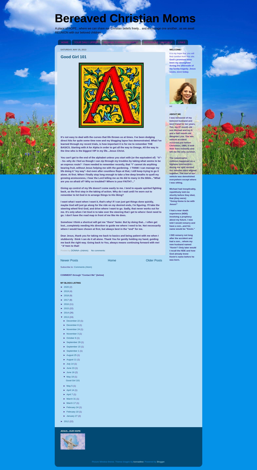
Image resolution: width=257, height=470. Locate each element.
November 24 (73, 329)
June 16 (71, 372)
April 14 (71, 390)
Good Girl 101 (73, 57)
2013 (66, 317)
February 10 (73, 411)
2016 (66, 304)
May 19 (70, 377)
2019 (66, 291)
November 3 (73, 334)
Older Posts (154, 260)
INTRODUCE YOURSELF (158, 42)
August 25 (72, 355)
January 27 (72, 416)
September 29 (74, 342)
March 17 (71, 403)
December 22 (73, 321)
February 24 (73, 407)
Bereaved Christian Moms (125, 18)
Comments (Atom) (83, 267)
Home (112, 260)
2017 (66, 300)
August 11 (72, 359)
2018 (66, 295)
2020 (66, 287)
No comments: (98, 250)
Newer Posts (69, 260)
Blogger (161, 462)
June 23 (71, 368)
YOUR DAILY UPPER (86, 42)
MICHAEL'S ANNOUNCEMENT (121, 42)
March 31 (71, 399)
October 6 (72, 338)
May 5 (70, 386)
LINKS (181, 42)
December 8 (73, 325)
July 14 (70, 364)
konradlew (138, 462)
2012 (66, 421)
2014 (66, 312)
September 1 (73, 351)
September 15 (74, 346)
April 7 (70, 394)
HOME (65, 42)
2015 (66, 308)
